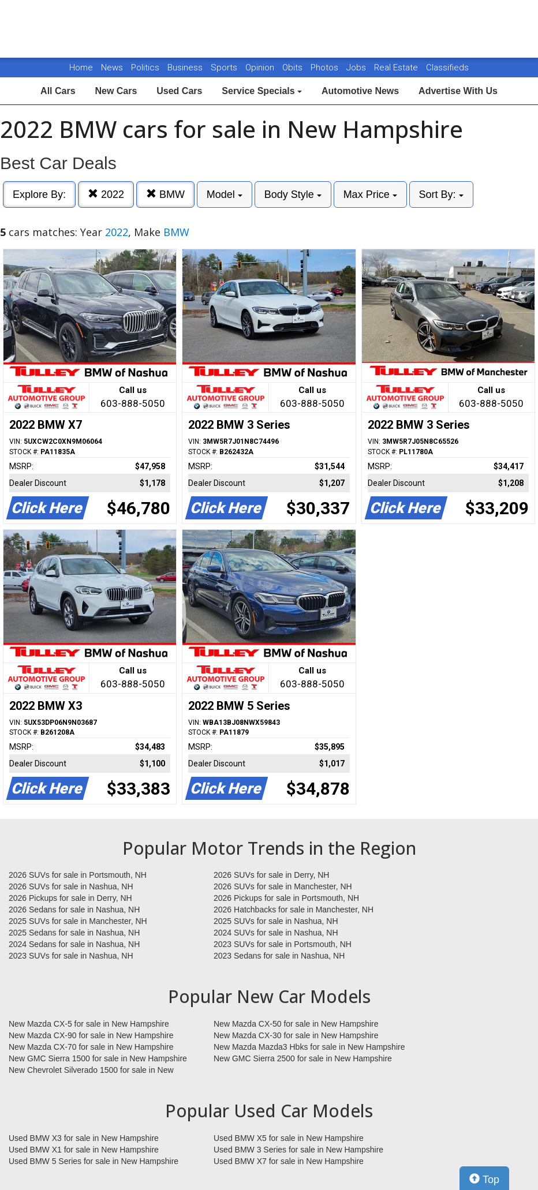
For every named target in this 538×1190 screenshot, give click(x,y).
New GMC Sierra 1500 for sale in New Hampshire (98, 1058)
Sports (225, 67)
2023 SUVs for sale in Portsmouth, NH (283, 944)
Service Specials (262, 91)
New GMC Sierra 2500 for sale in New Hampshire (303, 1058)
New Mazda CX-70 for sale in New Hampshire (91, 1046)
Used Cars (179, 91)
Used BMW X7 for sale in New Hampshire (289, 1161)
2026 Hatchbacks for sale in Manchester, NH (293, 909)
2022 (106, 194)
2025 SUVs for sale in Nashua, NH (276, 921)
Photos (326, 67)
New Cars (116, 91)
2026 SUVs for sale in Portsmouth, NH (78, 875)
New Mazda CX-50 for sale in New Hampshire (296, 1023)
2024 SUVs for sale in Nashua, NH (276, 932)
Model (224, 194)
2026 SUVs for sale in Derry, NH (271, 875)
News (112, 67)
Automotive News (360, 91)
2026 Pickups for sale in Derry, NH (70, 898)
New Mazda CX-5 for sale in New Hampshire (89, 1023)
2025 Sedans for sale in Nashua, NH (74, 932)
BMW (165, 194)
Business (186, 67)
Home (81, 67)
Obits (293, 67)
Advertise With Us (458, 91)
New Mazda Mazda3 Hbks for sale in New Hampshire (309, 1046)
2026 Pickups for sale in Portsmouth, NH (286, 898)
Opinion (261, 67)
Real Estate (397, 67)
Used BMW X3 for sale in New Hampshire (84, 1138)
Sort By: (441, 194)
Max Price (370, 194)
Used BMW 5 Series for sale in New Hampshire (93, 1161)
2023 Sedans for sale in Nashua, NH (279, 955)
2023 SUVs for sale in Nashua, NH (71, 955)
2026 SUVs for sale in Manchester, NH (283, 886)
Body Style (293, 194)
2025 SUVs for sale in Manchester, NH (78, 921)
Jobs (357, 67)
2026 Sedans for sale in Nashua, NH (74, 909)
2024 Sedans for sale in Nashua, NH (74, 944)
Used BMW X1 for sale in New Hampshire (84, 1149)
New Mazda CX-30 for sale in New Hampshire (296, 1035)
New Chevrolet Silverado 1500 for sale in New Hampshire (91, 1070)
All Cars (57, 91)
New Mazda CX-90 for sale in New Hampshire (91, 1035)
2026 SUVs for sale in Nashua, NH (71, 886)
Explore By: (39, 194)
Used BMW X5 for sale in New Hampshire (289, 1138)
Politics (145, 67)
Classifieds (447, 67)
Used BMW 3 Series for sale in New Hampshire (298, 1149)
